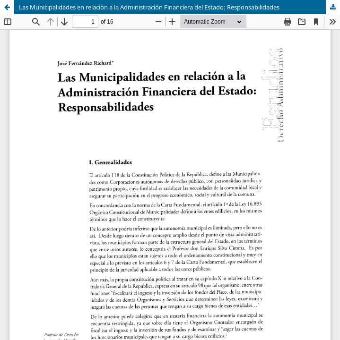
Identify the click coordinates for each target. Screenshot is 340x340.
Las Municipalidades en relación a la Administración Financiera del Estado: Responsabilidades (149, 7)
